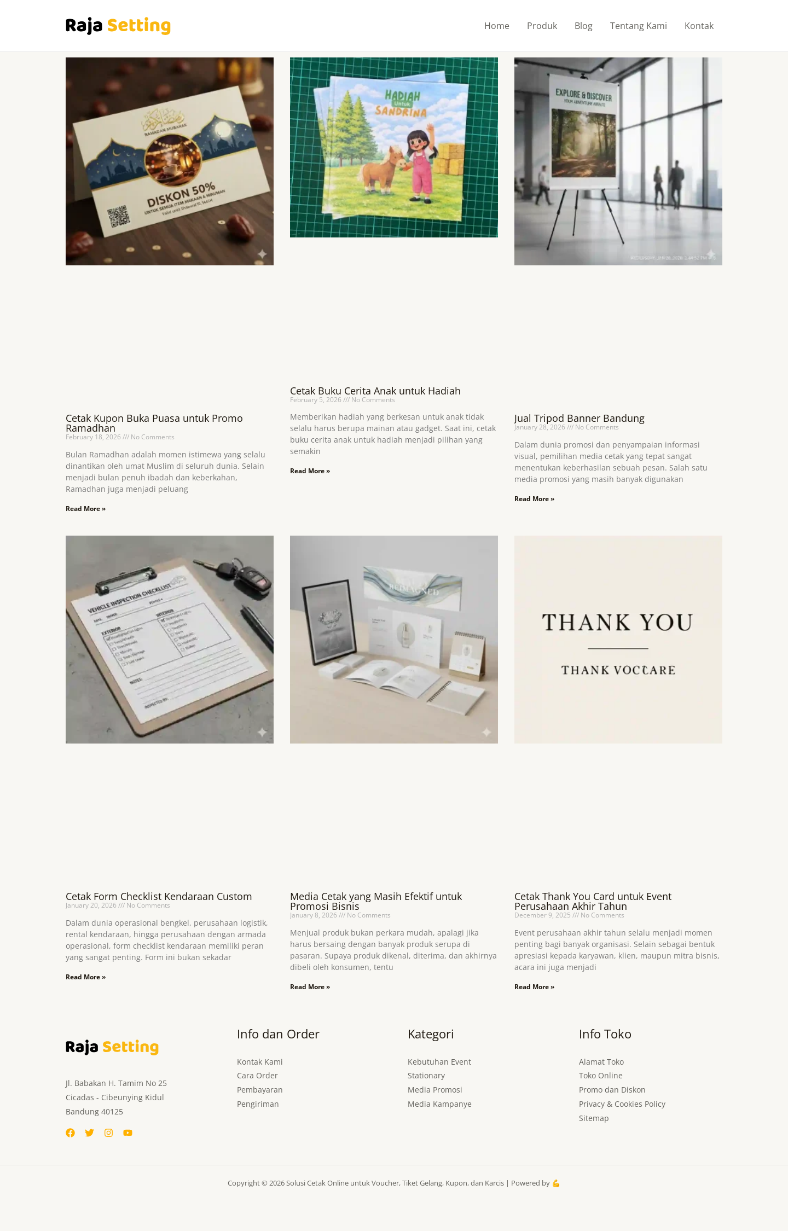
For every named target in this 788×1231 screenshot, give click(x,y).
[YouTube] (127, 1132)
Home (496, 26)
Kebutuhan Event (439, 1061)
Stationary (426, 1076)
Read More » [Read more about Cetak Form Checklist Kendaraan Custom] (86, 977)
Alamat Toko (601, 1061)
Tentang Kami (638, 26)
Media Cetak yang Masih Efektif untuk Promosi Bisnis (376, 901)
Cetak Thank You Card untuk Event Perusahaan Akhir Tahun (592, 901)
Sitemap (594, 1118)
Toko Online (601, 1076)
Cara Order (257, 1076)
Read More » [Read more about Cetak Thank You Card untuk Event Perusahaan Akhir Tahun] (534, 986)
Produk (542, 26)
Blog (584, 26)
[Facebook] (70, 1132)
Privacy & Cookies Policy (622, 1104)
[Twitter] (89, 1132)
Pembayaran (260, 1090)
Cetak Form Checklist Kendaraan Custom (159, 896)
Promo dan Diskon (612, 1090)
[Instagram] (108, 1132)
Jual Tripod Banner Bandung (579, 418)
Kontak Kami (260, 1061)
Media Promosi (435, 1090)
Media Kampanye (440, 1104)
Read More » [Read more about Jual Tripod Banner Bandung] (534, 498)
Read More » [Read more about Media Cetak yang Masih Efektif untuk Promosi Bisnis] (310, 986)
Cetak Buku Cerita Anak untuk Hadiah (375, 390)
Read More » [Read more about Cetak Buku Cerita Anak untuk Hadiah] (310, 470)
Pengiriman (258, 1104)
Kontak (699, 26)
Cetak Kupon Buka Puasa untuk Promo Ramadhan (154, 422)
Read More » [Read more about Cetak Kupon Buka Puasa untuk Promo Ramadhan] (86, 508)
